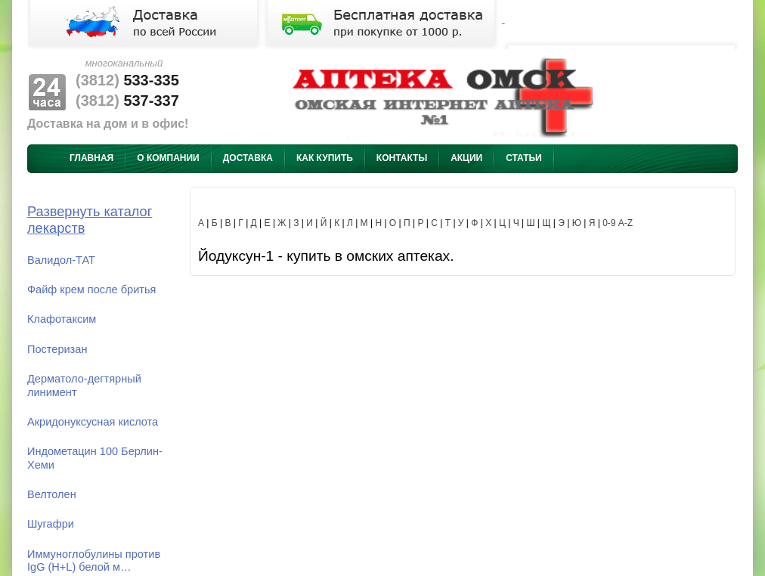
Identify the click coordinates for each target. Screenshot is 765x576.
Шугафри (50, 524)
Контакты (401, 158)
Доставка (248, 158)
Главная (91, 158)
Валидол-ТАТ (61, 260)
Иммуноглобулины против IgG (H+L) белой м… (93, 560)
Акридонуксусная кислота (92, 422)
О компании (168, 158)
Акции (466, 158)
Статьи (524, 158)
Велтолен (51, 494)
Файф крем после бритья (91, 289)
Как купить (324, 158)
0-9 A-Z (617, 223)
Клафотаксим (61, 319)
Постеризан (57, 349)
